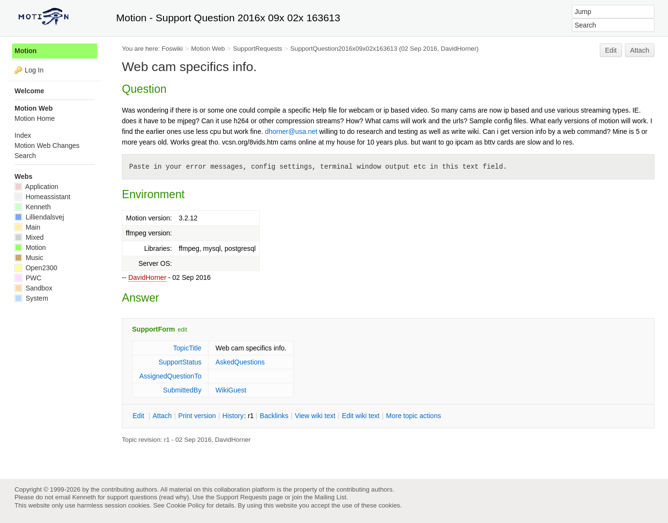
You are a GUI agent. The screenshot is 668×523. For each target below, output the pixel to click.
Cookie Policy (185, 505)
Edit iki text (361, 416)
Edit (611, 50)
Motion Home (35, 118)
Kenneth (33, 207)
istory (233, 416)
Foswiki (172, 48)
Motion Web (208, 48)
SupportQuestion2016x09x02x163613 (343, 48)
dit (139, 416)
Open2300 (36, 268)
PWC (28, 278)
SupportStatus (180, 362)
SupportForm (153, 329)
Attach (640, 50)
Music (29, 258)
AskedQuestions (240, 362)
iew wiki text (315, 416)
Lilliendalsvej (39, 217)
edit (182, 329)
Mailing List (330, 497)
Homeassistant (42, 197)
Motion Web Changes (47, 145)
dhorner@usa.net (291, 131)
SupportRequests (257, 48)
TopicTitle (187, 348)
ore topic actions (413, 416)
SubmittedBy (182, 390)
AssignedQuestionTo (170, 376)
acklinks (274, 416)
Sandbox (33, 288)
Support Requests (241, 497)
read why (174, 497)
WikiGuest (230, 390)
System (31, 298)
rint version (197, 416)
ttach (162, 416)
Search (25, 156)
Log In (34, 70)
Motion (26, 51)
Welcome (29, 91)
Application (37, 186)
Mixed (29, 237)
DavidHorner (147, 277)
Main (27, 227)
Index (23, 135)
